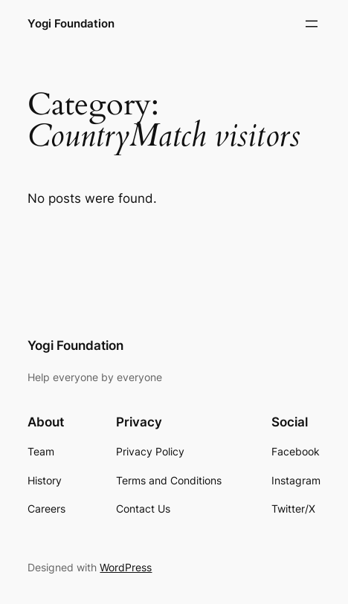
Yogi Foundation (71, 23)
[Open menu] (311, 24)
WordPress (126, 567)
